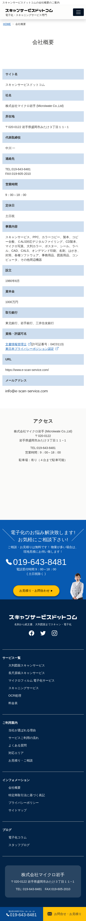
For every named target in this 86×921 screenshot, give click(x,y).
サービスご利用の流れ (23, 738)
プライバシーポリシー (23, 802)
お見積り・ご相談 (20, 760)
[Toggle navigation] (78, 12)
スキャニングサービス (23, 688)
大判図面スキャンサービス (26, 665)
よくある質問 (17, 745)
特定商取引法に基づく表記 (26, 795)
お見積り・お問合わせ (34, 590)
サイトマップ (17, 810)
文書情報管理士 (18, 344)
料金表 (13, 703)
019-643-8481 (40, 562)
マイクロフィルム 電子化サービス (31, 680)
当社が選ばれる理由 (22, 730)
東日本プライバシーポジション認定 (31, 348)
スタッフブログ (19, 845)
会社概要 (14, 787)
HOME (7, 24)
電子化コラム (17, 837)
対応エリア (16, 753)
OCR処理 (14, 695)
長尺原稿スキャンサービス (26, 673)
